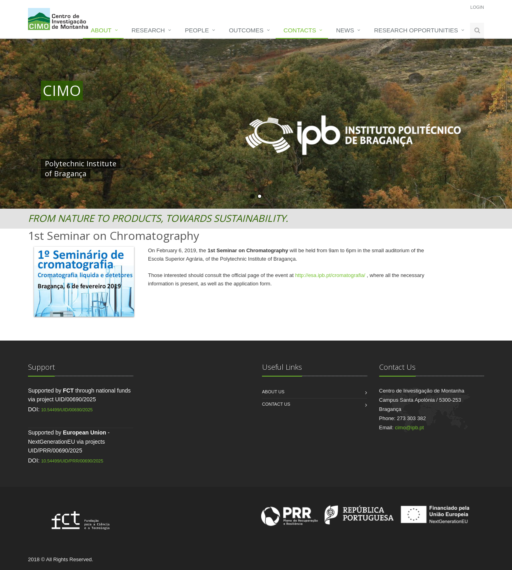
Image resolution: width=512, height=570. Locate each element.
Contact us (276, 404)
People (197, 30)
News (345, 30)
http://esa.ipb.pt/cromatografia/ (331, 275)
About (101, 30)
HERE (208, 163)
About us (273, 391)
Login (477, 7)
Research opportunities (416, 30)
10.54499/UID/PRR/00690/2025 (72, 460)
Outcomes (246, 30)
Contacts (300, 30)
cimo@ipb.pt (409, 427)
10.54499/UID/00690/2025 (67, 409)
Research (148, 30)
